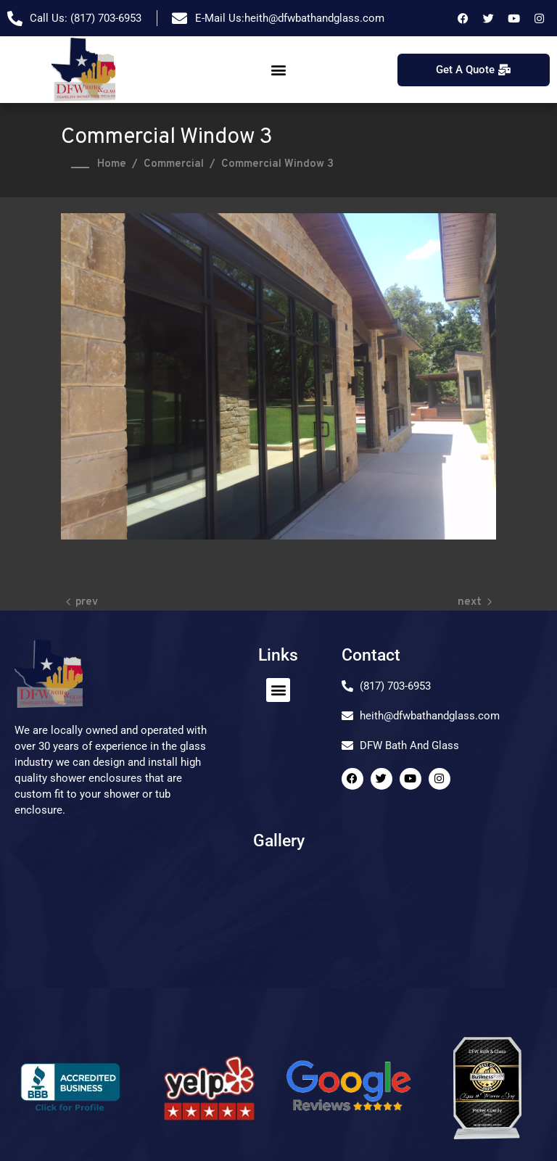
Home (111, 164)
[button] (278, 70)
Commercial (174, 164)
